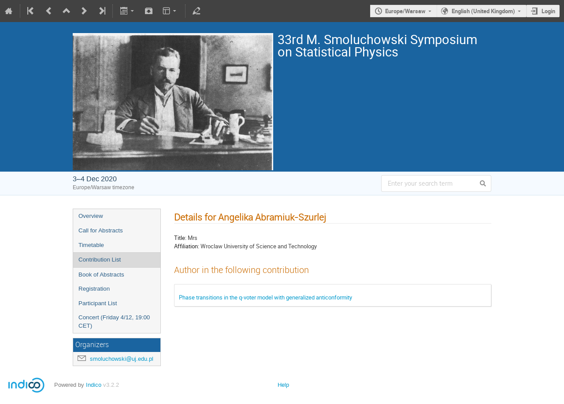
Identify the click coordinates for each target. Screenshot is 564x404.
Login (548, 11)
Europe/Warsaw (405, 11)
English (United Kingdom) (483, 11)
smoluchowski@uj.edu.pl (121, 359)
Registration (94, 288)
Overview (90, 216)
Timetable (91, 245)
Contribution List (99, 259)
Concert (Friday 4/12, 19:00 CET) (114, 321)
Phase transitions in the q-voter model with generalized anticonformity (265, 297)
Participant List (97, 303)
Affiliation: (186, 246)
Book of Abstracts (101, 274)
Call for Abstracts (100, 230)
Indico (93, 385)
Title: (180, 238)
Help (283, 385)
